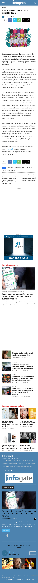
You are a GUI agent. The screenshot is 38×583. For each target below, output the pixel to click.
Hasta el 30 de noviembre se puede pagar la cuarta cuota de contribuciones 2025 (23, 378)
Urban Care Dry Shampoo (9, 170)
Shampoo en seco (19, 167)
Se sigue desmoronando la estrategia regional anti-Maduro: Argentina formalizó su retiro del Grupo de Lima (10, 180)
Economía (15, 374)
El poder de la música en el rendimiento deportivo (22, 354)
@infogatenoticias (15, 552)
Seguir (33, 553)
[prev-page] (3, 535)
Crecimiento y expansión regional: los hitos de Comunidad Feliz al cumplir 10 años (18, 296)
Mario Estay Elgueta (17, 396)
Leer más (6, 530)
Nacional (14, 386)
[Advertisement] (19, 208)
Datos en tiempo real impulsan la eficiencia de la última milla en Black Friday (22, 367)
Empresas (4, 291)
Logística (14, 362)
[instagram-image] (7, 563)
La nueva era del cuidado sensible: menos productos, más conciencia (10, 423)
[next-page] (6, 535)
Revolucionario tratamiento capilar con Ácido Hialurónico (27, 447)
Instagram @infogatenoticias (19, 545)
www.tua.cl (9, 149)
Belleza (4, 7)
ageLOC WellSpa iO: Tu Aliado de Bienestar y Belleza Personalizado (9, 447)
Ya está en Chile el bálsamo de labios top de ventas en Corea (27, 422)
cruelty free (10, 167)
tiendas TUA (29, 167)
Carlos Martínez (11, 16)
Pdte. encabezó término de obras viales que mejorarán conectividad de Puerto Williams (22, 391)
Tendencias (15, 351)
